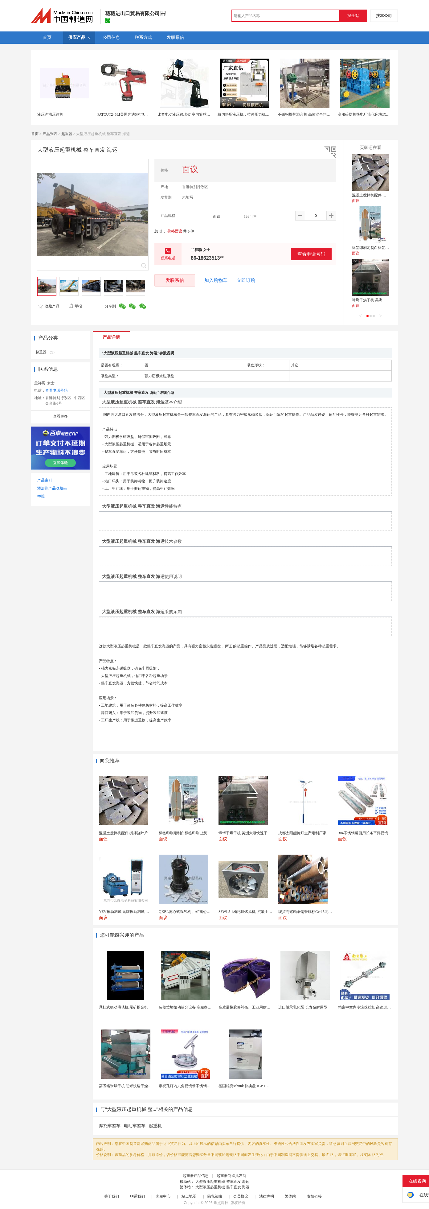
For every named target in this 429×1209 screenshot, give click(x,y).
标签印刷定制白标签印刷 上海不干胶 (382, 248)
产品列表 (50, 134)
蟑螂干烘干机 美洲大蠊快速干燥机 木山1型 (387, 300)
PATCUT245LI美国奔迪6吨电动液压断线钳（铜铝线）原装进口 (148, 114)
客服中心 (163, 1196)
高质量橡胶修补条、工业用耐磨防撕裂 (250, 1007)
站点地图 (189, 1196)
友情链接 (314, 1196)
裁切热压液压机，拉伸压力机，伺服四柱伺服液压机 (260, 114)
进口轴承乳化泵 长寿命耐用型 (302, 1007)
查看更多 (60, 416)
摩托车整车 (110, 1126)
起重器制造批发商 (231, 1176)
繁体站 (290, 1196)
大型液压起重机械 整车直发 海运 (222, 1181)
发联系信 (174, 280)
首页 (35, 134)
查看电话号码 (311, 254)
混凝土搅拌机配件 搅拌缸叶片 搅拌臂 (382, 195)
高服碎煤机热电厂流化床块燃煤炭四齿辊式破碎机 (378, 114)
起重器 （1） (46, 352)
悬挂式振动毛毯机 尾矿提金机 (123, 1007)
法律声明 (266, 1196)
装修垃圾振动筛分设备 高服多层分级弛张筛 (194, 1007)
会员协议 (240, 1196)
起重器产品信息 (196, 1176)
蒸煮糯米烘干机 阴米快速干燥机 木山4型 (132, 1086)
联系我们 (137, 1196)
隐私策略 (214, 1196)
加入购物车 (215, 280)
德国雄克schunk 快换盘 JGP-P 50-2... (247, 1086)
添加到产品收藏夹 (52, 488)
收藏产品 (48, 306)
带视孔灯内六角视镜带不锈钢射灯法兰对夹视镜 (197, 1086)
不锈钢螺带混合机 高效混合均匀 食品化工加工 (315, 114)
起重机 (155, 1126)
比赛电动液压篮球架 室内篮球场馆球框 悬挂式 (195, 114)
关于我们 (111, 1196)
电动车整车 (134, 1126)
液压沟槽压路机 (50, 114)
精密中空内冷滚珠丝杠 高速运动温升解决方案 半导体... (383, 1007)
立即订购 (246, 280)
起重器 (66, 134)
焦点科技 (221, 1203)
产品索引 (44, 480)
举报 (75, 306)
